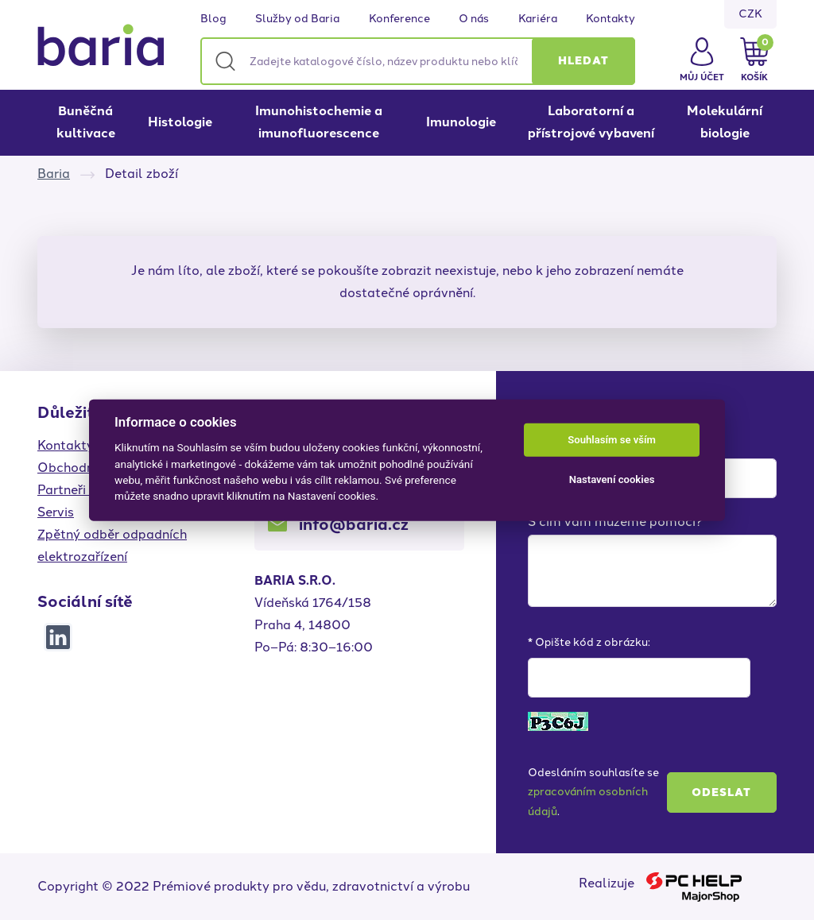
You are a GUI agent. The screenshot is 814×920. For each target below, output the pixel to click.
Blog (213, 19)
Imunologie (461, 121)
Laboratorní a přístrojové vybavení (591, 122)
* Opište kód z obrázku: (589, 642)
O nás (474, 19)
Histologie (180, 121)
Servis (55, 512)
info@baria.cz (354, 524)
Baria (53, 173)
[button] (583, 61)
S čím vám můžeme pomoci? (615, 521)
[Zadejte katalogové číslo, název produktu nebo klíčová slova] (417, 61)
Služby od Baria (297, 19)
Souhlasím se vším (612, 440)
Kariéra (537, 19)
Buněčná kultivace (85, 122)
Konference (399, 19)
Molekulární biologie (724, 122)
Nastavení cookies (612, 479)
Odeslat (721, 792)
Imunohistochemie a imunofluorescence (318, 122)
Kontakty (610, 19)
